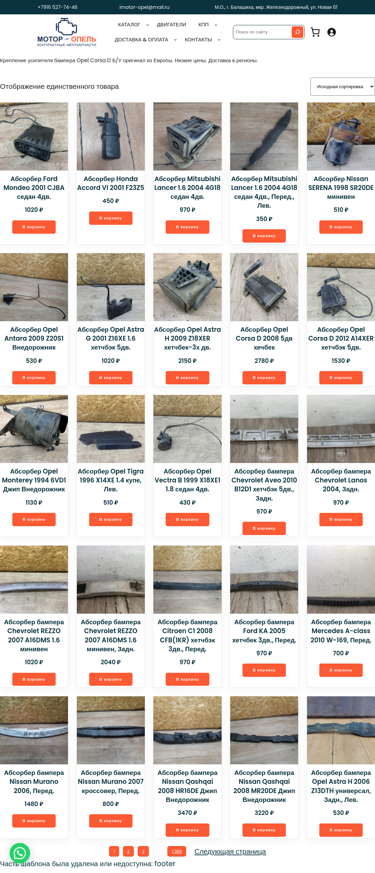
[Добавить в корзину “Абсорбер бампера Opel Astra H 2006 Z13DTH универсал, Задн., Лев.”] (341, 833)
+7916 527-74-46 (56, 7)
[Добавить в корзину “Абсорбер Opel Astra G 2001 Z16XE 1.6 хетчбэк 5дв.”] (110, 378)
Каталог (129, 24)
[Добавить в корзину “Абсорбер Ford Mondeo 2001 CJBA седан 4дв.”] (34, 226)
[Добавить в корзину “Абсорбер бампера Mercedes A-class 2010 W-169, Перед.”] (341, 672)
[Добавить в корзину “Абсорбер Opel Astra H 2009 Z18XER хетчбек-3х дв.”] (187, 378)
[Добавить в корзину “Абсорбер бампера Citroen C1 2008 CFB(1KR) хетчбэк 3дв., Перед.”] (187, 681)
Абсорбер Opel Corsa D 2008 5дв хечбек (264, 333)
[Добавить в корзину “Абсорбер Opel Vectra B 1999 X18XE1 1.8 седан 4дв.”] (187, 520)
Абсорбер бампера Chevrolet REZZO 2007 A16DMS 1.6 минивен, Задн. (111, 637)
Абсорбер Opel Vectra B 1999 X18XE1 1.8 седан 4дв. (187, 480)
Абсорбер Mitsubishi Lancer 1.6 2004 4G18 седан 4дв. (187, 186)
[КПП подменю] (216, 24)
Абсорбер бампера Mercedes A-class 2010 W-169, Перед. (341, 632)
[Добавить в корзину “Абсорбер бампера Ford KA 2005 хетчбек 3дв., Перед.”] (264, 672)
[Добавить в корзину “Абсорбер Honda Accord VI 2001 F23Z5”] (110, 217)
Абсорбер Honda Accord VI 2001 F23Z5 (111, 182)
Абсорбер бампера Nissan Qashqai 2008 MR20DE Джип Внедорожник (264, 788)
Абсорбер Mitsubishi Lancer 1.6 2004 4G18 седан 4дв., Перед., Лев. (264, 191)
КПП (203, 24)
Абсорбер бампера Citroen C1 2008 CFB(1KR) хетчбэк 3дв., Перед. (187, 637)
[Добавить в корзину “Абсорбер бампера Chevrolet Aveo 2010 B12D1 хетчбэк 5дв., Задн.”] (264, 529)
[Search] (297, 32)
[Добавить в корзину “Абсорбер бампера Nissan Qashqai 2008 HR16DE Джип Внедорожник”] (187, 833)
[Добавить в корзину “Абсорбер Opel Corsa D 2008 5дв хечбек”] (264, 369)
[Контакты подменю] (219, 39)
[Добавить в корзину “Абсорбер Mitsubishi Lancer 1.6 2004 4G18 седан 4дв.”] (187, 226)
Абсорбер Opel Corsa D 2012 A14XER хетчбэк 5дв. (341, 338)
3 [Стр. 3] (142, 854)
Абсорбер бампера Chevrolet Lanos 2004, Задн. (341, 480)
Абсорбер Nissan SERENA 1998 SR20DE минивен (341, 186)
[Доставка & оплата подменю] (175, 39)
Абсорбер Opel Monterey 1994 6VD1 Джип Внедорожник (34, 480)
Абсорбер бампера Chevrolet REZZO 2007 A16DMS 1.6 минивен (34, 637)
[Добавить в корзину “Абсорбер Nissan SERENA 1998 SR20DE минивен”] (341, 226)
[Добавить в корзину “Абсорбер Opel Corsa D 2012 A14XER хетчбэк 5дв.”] (341, 378)
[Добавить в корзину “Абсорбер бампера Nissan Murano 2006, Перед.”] (34, 824)
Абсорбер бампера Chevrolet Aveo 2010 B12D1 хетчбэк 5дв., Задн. (264, 485)
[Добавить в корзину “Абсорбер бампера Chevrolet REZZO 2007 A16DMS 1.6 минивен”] (34, 681)
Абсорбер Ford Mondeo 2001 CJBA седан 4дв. (34, 186)
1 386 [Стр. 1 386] (178, 854)
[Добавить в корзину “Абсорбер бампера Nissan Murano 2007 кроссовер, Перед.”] (110, 824)
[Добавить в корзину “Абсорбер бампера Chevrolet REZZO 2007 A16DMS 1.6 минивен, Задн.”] (110, 681)
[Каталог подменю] (147, 24)
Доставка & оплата (141, 39)
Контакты (198, 39)
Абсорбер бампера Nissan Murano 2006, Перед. (34, 783)
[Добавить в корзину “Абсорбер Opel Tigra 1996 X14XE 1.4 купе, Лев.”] (110, 520)
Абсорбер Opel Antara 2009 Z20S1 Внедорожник (33, 338)
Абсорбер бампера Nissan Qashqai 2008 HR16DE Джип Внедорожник (187, 788)
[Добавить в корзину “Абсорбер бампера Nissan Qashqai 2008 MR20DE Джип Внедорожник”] (264, 833)
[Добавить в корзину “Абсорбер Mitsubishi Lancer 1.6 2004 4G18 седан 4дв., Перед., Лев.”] (264, 235)
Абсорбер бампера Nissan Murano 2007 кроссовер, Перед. (111, 783)
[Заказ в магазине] (342, 86)
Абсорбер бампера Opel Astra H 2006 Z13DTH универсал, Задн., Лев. (341, 788)
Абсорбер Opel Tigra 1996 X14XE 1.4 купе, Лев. (111, 480)
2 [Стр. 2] (128, 854)
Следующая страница (232, 854)
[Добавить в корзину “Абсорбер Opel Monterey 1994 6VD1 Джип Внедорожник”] (34, 520)
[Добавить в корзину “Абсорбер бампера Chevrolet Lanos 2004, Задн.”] (341, 520)
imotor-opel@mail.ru (144, 7)
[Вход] (331, 32)
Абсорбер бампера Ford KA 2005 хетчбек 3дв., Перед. (264, 632)
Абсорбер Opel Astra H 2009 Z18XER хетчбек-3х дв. (187, 338)
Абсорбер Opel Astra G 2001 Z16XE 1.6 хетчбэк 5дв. (110, 338)
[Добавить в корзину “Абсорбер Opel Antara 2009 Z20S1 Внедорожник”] (34, 378)
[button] (20, 853)
